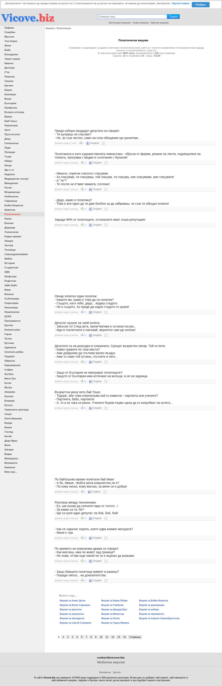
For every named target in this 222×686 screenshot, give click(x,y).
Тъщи (7, 156)
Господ (8, 431)
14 (124, 637)
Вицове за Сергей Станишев (75, 623)
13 (119, 637)
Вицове (50, 28)
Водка (8, 454)
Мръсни (9, 36)
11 (107, 637)
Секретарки (11, 303)
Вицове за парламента (151, 614)
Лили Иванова (13, 418)
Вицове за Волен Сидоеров (75, 605)
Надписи (9, 174)
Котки (7, 383)
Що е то (9, 170)
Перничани (11, 125)
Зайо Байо (10, 285)
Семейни (9, 32)
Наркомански (12, 365)
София (8, 369)
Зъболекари (11, 298)
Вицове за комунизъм (72, 614)
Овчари (9, 449)
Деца (7, 138)
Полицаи (9, 152)
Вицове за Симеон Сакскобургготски (159, 618)
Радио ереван (12, 236)
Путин (8, 338)
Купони (8, 396)
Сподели (92, 143)
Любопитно (11, 196)
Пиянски (9, 76)
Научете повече (181, 3)
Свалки (8, 81)
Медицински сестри (16, 178)
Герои (8, 334)
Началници (11, 307)
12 (113, 637)
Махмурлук (11, 458)
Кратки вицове (160, 22)
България (10, 103)
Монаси (9, 294)
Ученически (11, 232)
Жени (7, 45)
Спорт (8, 414)
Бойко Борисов (13, 205)
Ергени (8, 325)
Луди (7, 147)
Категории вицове (120, 22)
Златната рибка (13, 352)
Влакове (9, 400)
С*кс (7, 72)
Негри (8, 165)
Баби (7, 50)
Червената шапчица (16, 409)
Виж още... (10, 471)
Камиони (9, 467)
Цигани (8, 85)
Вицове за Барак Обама (114, 600)
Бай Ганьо (10, 121)
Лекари (8, 241)
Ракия (8, 218)
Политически (12, 214)
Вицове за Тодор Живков (115, 623)
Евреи (8, 90)
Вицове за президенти (72, 618)
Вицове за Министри (112, 614)
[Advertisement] (133, 91)
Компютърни (12, 329)
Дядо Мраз (11, 440)
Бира (7, 289)
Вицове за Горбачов (112, 605)
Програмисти (12, 320)
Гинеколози (11, 143)
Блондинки (11, 54)
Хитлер (8, 245)
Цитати (117, 672)
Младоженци (12, 192)
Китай (8, 436)
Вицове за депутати (71, 609)
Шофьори (10, 276)
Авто (7, 130)
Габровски (10, 201)
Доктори (9, 67)
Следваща (135, 637)
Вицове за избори (149, 609)
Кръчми (9, 343)
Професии (10, 107)
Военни (9, 223)
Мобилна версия (111, 662)
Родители (10, 281)
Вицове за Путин (110, 618)
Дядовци (9, 227)
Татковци (10, 249)
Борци (8, 423)
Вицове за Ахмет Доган (73, 600)
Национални (11, 312)
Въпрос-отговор (14, 112)
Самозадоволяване (16, 254)
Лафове (9, 27)
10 (101, 637)
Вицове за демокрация (151, 605)
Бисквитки (105, 672)
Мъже (7, 98)
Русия (8, 187)
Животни (9, 209)
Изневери (10, 94)
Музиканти (10, 463)
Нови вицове (141, 22)
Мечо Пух (10, 378)
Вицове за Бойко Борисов (153, 600)
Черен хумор (12, 58)
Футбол (9, 374)
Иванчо (8, 63)
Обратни (9, 360)
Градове (9, 356)
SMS (7, 272)
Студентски (11, 267)
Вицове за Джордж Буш (114, 609)
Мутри (8, 387)
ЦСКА (7, 316)
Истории (9, 263)
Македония (11, 183)
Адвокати (10, 347)
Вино (7, 445)
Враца (8, 116)
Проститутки (12, 134)
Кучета (8, 405)
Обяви (8, 161)
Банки (8, 427)
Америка (9, 392)
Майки (8, 258)
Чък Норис (11, 41)
